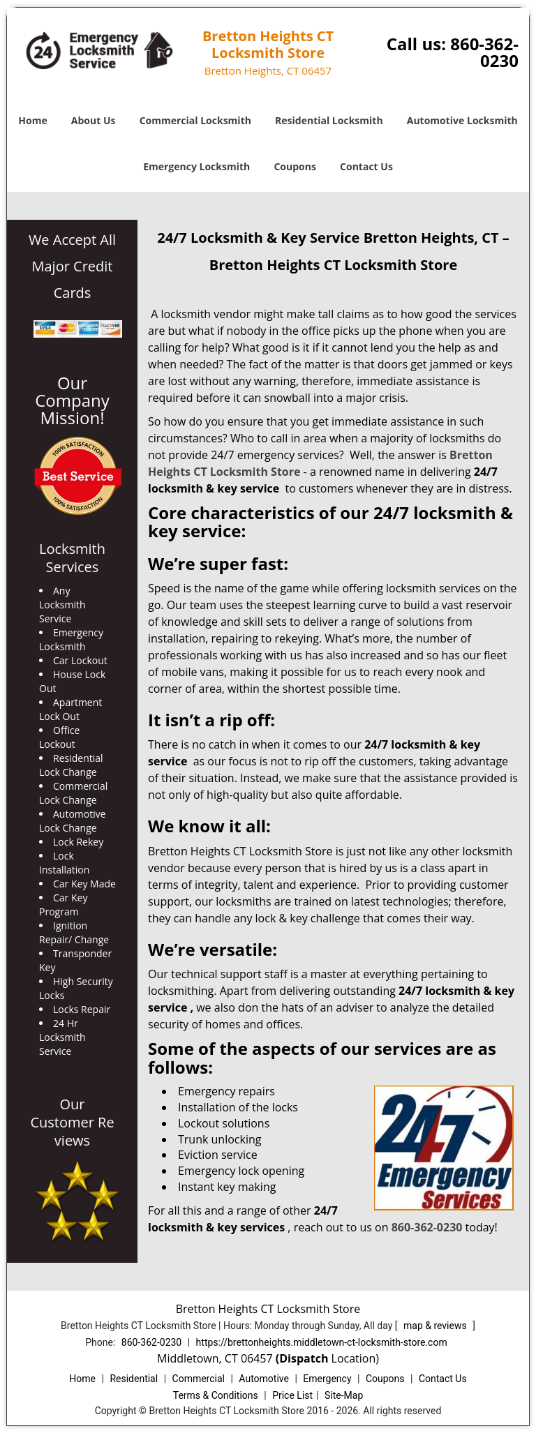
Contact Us (366, 166)
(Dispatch (304, 1358)
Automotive (264, 1378)
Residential (134, 1378)
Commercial (198, 1378)
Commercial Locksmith (195, 120)
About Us (93, 120)
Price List (292, 1395)
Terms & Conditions (215, 1395)
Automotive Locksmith (462, 120)
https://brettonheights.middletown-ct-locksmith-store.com (321, 1342)
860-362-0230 (484, 52)
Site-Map (344, 1395)
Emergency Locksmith (196, 166)
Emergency (327, 1378)
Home (32, 120)
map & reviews (436, 1325)
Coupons (294, 166)
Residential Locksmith (329, 120)
